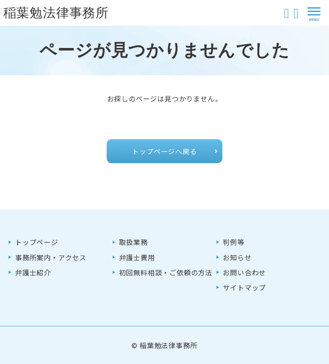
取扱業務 (133, 242)
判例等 (233, 242)
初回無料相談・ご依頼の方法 (165, 272)
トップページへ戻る (164, 151)
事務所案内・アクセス (51, 257)
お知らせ (237, 257)
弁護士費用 (137, 257)
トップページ (36, 242)
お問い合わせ (244, 272)
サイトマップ (244, 287)
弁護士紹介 (33, 272)
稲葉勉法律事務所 (56, 12)
